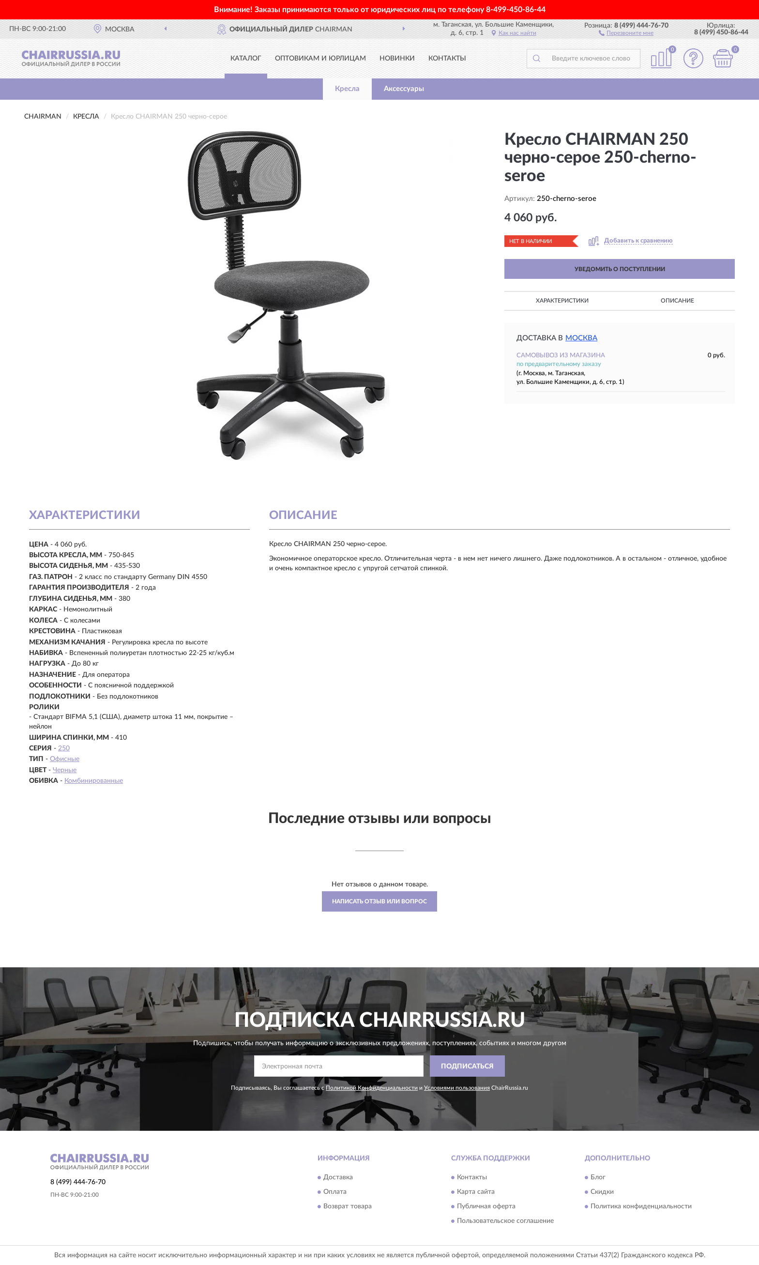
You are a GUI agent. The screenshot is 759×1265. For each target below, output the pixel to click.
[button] (626, 32)
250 (64, 748)
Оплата (335, 1192)
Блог (598, 1177)
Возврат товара (347, 1206)
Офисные (64, 759)
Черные (64, 770)
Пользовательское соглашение (505, 1221)
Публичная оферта (486, 1206)
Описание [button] (677, 301)
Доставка (338, 1177)
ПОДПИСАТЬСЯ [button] (467, 1066)
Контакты (447, 58)
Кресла (347, 88)
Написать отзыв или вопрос (379, 901)
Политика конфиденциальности (641, 1206)
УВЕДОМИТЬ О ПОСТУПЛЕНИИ (620, 269)
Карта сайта (476, 1192)
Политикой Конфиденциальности (372, 1088)
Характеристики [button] (562, 301)
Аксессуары (404, 88)
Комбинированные (93, 780)
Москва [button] (581, 338)
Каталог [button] (245, 58)
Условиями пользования (457, 1088)
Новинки (397, 58)
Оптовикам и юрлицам (320, 58)
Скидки (602, 1192)
